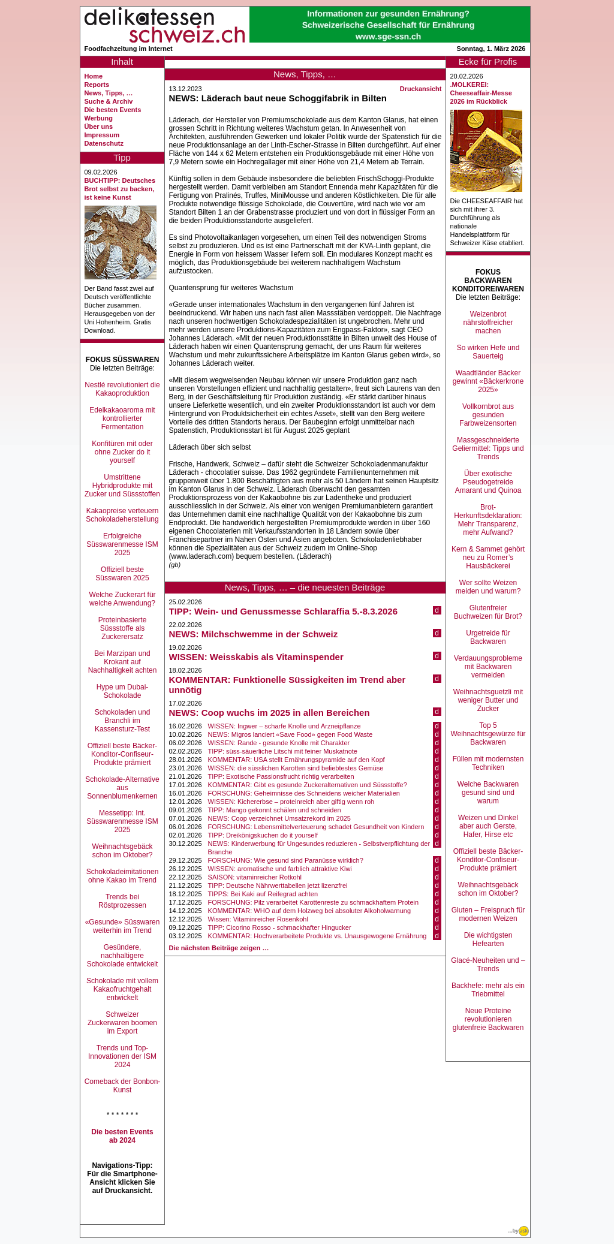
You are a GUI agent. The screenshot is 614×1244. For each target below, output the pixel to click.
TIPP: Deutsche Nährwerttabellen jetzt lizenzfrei (278, 885)
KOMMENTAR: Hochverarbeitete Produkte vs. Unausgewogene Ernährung (317, 935)
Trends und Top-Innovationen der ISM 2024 (122, 1056)
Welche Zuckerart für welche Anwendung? (122, 599)
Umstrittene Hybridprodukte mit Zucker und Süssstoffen (122, 485)
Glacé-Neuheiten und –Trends (488, 964)
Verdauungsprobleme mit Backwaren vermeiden (488, 666)
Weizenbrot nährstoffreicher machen (488, 322)
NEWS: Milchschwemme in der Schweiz (253, 634)
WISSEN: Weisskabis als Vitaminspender (256, 657)
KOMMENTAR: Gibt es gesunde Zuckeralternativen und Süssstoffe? (307, 784)
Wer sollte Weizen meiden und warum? (488, 587)
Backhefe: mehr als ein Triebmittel (488, 989)
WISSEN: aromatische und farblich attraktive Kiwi (280, 868)
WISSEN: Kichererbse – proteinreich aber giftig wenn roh (291, 801)
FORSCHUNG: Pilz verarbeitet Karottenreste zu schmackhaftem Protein (313, 902)
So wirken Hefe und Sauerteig (488, 352)
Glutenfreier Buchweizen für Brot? (488, 612)
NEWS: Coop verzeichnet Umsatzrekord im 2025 (279, 818)
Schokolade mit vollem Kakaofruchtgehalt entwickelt (122, 989)
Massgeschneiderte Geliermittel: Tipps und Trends (487, 448)
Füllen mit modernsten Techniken (488, 763)
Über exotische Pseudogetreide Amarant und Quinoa (488, 482)
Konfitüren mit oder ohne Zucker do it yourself (122, 452)
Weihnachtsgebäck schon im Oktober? (122, 850)
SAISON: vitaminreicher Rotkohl (255, 877)
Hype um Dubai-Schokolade (123, 691)
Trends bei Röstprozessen (122, 901)
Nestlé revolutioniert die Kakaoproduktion (122, 389)
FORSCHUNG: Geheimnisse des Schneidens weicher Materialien (304, 793)
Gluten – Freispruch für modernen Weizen (488, 914)
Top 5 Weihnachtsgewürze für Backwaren (487, 733)
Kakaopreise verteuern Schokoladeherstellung (122, 515)
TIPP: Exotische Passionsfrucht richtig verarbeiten (281, 776)
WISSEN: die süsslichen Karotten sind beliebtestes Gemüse (296, 768)
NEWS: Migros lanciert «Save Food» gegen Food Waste (290, 734)
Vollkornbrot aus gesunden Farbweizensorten (487, 414)
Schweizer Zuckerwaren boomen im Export (122, 1022)
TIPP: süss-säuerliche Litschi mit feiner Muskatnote (282, 751)
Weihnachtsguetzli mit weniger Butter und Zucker (488, 700)
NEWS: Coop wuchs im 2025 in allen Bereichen (269, 712)
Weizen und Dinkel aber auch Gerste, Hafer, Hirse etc (488, 826)
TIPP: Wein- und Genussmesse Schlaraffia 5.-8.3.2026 (283, 611)
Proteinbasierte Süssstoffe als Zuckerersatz (122, 628)
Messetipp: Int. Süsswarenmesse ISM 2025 (122, 821)
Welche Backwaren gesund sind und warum (488, 792)
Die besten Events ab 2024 (122, 1136)
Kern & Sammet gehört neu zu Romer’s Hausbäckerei (488, 557)
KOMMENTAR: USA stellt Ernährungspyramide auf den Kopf (296, 759)
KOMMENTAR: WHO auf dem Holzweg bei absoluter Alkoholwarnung (309, 910)
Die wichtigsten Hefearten (488, 939)
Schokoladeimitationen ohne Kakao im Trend (122, 876)
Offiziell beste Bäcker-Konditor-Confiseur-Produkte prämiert (123, 754)
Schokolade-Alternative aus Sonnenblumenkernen (122, 787)
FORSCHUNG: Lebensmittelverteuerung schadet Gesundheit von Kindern (316, 826)
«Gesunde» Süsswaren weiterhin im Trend (122, 926)
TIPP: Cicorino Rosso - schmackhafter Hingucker (279, 927)
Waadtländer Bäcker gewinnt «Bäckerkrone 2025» (488, 381)
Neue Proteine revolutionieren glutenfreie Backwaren (488, 1019)
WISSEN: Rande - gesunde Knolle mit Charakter (279, 742)
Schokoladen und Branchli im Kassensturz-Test (123, 720)
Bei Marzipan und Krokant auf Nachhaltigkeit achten (122, 661)
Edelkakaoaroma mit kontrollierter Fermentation (122, 418)
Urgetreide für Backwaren (488, 637)
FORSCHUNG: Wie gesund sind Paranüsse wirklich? (285, 860)
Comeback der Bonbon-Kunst (123, 1085)
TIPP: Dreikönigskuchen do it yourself (263, 835)
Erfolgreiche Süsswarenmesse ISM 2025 (122, 544)
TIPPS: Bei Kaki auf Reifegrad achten (263, 893)
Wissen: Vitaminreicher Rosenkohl (258, 919)
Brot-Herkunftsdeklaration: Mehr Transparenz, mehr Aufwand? (488, 520)
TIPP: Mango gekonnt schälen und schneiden (274, 810)
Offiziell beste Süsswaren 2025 (122, 573)
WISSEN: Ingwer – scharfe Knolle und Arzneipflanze (284, 726)
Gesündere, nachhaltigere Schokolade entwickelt (122, 955)
